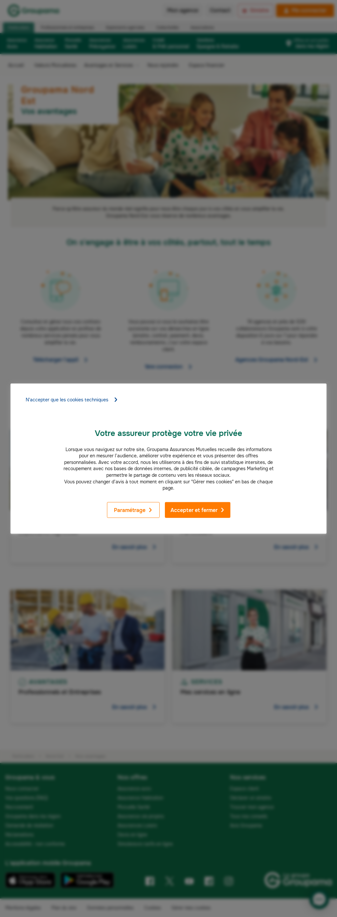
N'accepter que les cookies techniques (72, 399)
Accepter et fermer (197, 510)
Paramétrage (133, 510)
